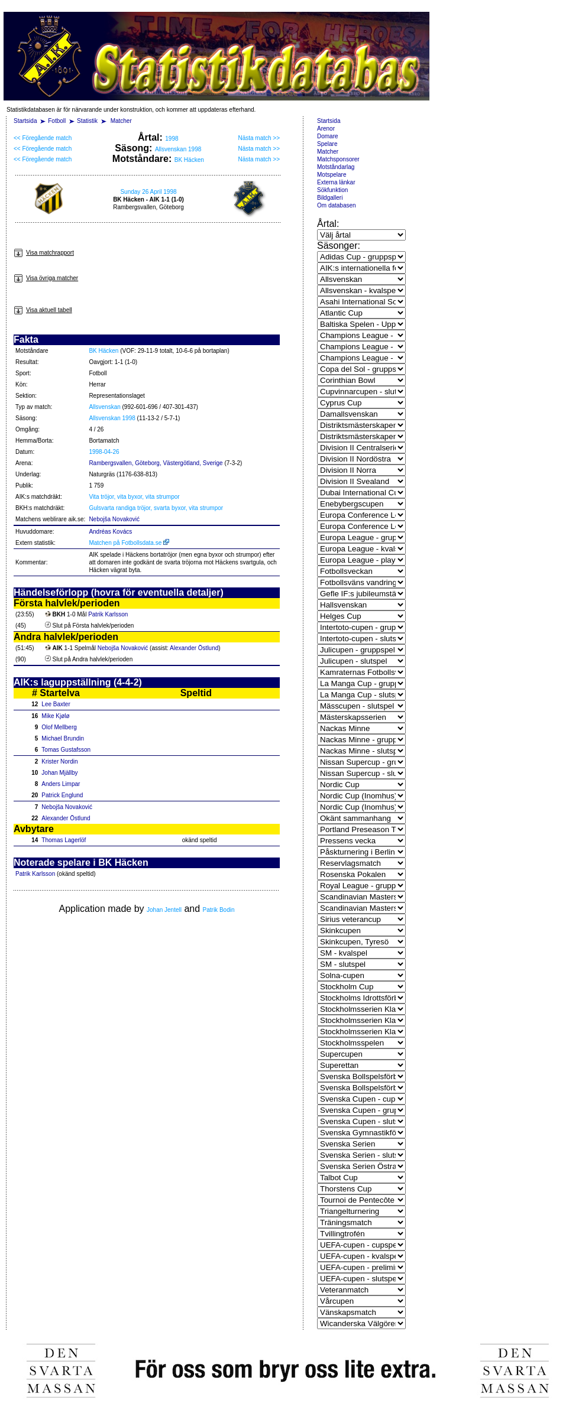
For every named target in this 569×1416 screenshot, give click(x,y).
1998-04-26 (104, 452)
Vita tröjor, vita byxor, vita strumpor (134, 496)
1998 (171, 138)
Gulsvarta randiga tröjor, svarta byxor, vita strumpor (156, 508)
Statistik (87, 121)
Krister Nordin (59, 761)
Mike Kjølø (55, 716)
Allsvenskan (104, 407)
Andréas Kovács (110, 531)
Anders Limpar (60, 784)
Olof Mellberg (58, 727)
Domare (327, 136)
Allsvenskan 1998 (178, 149)
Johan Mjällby (59, 772)
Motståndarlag (335, 167)
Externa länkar (336, 182)
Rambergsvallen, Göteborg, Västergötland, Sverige (155, 463)
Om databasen (336, 205)
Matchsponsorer (338, 159)
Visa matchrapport (44, 252)
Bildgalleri (329, 197)
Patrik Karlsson (108, 614)
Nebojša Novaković (114, 519)
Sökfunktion (332, 190)
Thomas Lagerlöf (63, 840)
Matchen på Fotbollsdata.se (129, 543)
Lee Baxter (55, 704)
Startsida (25, 121)
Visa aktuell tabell (43, 310)
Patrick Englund (62, 795)
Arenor (326, 128)
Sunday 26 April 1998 (148, 192)
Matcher (121, 121)
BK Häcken (189, 160)
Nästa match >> (259, 138)
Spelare (327, 144)
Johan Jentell (164, 910)
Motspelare (331, 174)
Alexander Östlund (194, 648)
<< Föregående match (43, 138)
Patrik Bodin (219, 910)
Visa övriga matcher (46, 278)
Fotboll (57, 121)
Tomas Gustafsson (65, 749)
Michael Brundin (62, 738)
